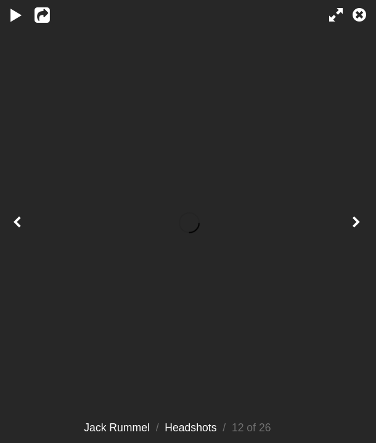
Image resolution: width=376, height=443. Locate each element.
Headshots (190, 427)
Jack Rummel (117, 427)
